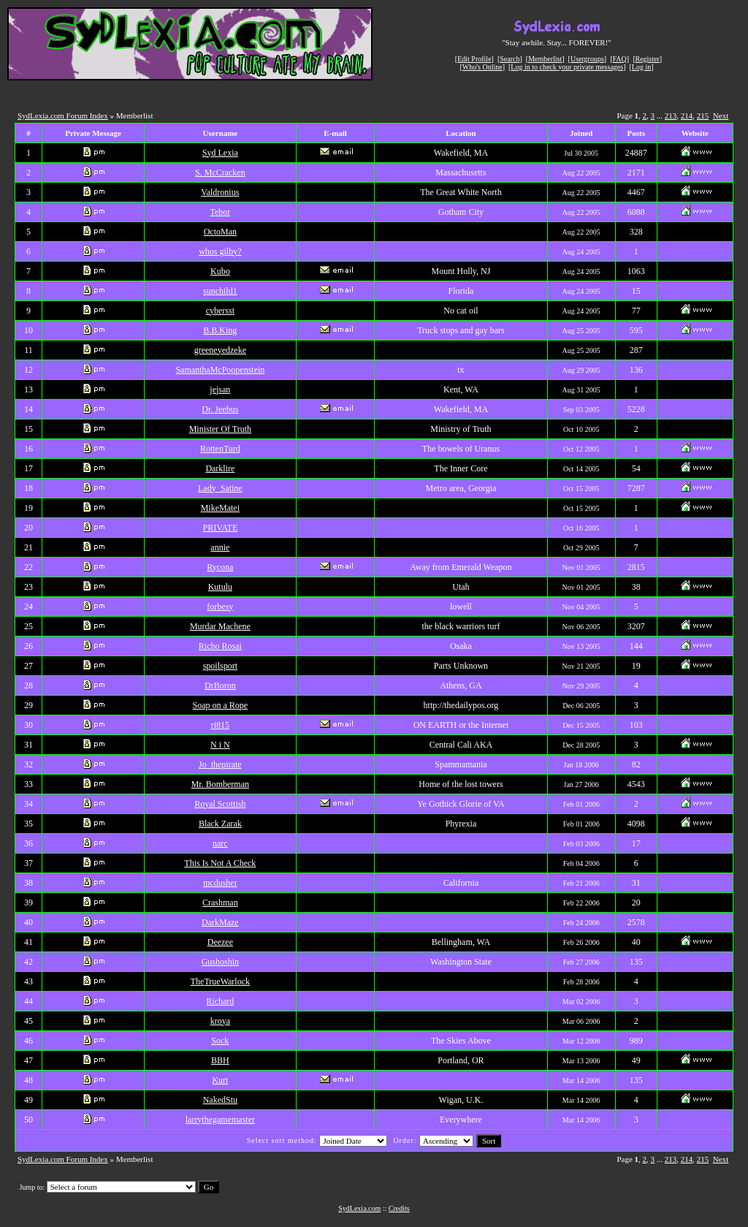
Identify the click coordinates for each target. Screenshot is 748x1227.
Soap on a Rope (220, 705)
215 (703, 115)
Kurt (220, 1080)
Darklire (219, 468)
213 (671, 115)
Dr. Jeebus (220, 409)
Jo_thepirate (220, 764)
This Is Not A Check (220, 863)
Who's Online (482, 67)
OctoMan (220, 232)
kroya (220, 1021)
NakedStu (220, 1100)
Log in (641, 67)
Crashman (220, 902)
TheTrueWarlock (220, 981)
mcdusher (220, 883)
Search (509, 59)
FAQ (620, 59)
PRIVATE (219, 528)
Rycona (220, 567)
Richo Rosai (220, 646)
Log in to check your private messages (567, 67)
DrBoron (220, 685)
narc (220, 843)
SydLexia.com (359, 1208)
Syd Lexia (220, 153)
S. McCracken (220, 172)
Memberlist (545, 59)
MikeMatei (220, 508)
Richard (220, 1001)
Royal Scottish (219, 804)
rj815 (220, 725)
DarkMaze (220, 922)
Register (647, 59)
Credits (399, 1208)
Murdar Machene (220, 626)
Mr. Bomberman (220, 784)
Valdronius (220, 192)
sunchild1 (220, 291)
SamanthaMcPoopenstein (219, 370)
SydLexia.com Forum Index (63, 115)
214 (687, 115)
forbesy (220, 606)
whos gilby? (220, 251)
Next (720, 115)
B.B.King (220, 330)
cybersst (220, 310)
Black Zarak (220, 823)
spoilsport (220, 666)
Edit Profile (474, 59)
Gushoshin (220, 962)
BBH (220, 1060)
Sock (220, 1041)
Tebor (220, 212)
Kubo (220, 271)
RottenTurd (220, 449)
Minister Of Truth (220, 429)
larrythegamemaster (220, 1119)
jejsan (220, 389)
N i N (220, 745)
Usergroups (587, 59)
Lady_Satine (220, 488)
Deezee (220, 942)
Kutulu (220, 587)
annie (219, 547)
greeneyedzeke (220, 350)
